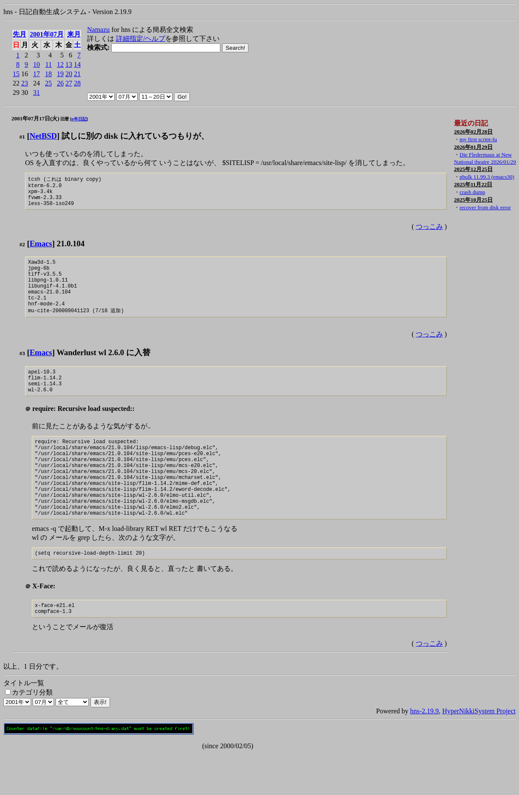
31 (36, 92)
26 (60, 83)
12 (60, 64)
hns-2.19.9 (424, 752)
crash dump (472, 192)
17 (36, 73)
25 (48, 83)
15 (16, 73)
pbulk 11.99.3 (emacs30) (487, 177)
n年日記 (79, 119)
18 (48, 73)
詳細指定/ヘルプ (140, 38)
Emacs (41, 249)
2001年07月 (47, 34)
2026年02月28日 (473, 131)
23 (24, 83)
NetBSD (43, 135)
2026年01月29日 (473, 147)
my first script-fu (478, 139)
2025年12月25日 (473, 169)
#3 (22, 369)
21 (77, 73)
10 (36, 64)
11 (48, 64)
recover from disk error (485, 207)
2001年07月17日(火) (35, 118)
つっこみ (429, 232)
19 (60, 73)
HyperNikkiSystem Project (479, 752)
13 (68, 64)
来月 (74, 34)
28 (77, 83)
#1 (22, 137)
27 (68, 83)
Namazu (98, 29)
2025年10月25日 (473, 200)
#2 (22, 250)
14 (77, 64)
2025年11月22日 (473, 184)
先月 (19, 34)
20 (68, 73)
